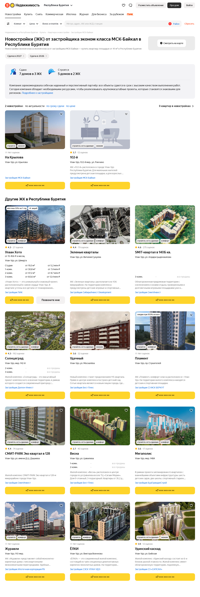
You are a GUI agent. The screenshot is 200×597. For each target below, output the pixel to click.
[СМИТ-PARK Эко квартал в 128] (35, 426)
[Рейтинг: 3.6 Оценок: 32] (100, 353)
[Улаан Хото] (35, 224)
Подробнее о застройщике (37, 92)
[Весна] (100, 426)
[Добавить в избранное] (61, 114)
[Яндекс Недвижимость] (25, 5)
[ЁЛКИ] (100, 521)
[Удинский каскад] (165, 521)
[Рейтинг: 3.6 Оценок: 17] (165, 448)
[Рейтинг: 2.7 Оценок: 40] (100, 448)
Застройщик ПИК (13, 292)
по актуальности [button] (35, 106)
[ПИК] (129, 14)
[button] (130, 5)
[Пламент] (165, 330)
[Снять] (39, 14)
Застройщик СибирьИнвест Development (90, 292)
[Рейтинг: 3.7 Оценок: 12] (100, 152)
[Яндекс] (7, 5)
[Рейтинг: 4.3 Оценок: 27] (35, 247)
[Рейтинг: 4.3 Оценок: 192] (35, 353)
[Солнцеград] (35, 330)
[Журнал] (84, 14)
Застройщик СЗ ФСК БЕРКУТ (149, 387)
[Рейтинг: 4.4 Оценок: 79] (100, 247)
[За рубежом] (116, 14)
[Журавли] (35, 521)
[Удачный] (100, 330)
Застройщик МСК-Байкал (17, 178)
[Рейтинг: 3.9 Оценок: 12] (165, 543)
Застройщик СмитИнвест (148, 292)
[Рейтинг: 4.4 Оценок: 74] (35, 448)
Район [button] (176, 24)
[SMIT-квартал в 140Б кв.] (165, 224)
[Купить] (28, 14)
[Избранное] (123, 5)
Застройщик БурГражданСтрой (151, 483)
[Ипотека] (71, 14)
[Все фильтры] (8, 24)
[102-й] (100, 129)
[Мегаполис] (165, 426)
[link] (189, 5)
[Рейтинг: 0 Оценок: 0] (35, 152)
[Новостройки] (13, 14)
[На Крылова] (35, 129)
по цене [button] (70, 106)
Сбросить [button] (189, 23)
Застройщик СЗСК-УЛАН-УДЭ (85, 569)
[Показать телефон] (35, 185)
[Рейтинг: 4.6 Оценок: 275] (165, 247)
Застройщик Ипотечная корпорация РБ (25, 569)
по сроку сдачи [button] (55, 106)
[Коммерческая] (54, 14)
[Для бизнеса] (99, 14)
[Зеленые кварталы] (100, 224)
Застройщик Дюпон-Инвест (19, 387)
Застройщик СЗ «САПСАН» (148, 569)
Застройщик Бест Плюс (82, 387)
